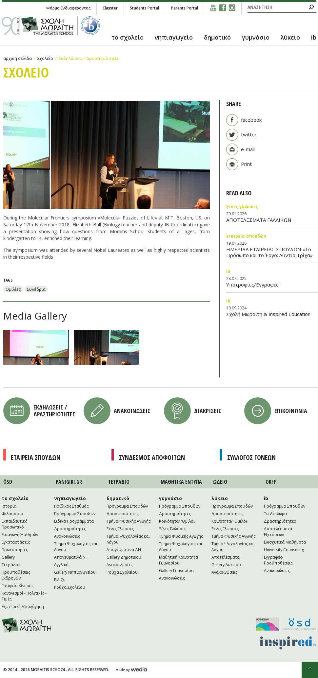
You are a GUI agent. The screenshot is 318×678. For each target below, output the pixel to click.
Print (246, 164)
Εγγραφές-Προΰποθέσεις (278, 560)
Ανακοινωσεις (132, 411)
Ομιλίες (13, 289)
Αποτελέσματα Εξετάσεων (278, 531)
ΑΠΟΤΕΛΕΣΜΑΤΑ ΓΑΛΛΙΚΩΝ (258, 220)
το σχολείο (127, 37)
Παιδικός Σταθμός (71, 506)
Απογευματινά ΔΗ (124, 549)
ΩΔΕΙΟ (220, 481)
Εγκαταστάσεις (16, 542)
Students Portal (144, 8)
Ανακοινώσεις (67, 536)
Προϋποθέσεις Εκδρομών (16, 575)
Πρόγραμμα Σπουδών (74, 513)
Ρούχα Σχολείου (69, 587)
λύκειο (290, 37)
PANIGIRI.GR (69, 481)
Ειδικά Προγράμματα (74, 521)
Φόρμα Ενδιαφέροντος (68, 8)
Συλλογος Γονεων (251, 457)
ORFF (271, 481)
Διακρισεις (207, 411)
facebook (251, 119)
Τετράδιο (11, 564)
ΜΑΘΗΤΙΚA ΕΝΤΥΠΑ (181, 481)
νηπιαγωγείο (174, 37)
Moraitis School (27, 625)
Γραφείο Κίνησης (17, 585)
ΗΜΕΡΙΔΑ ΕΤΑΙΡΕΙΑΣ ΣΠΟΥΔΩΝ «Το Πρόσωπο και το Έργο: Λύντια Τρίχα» (269, 252)
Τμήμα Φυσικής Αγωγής (128, 521)
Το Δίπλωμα (275, 513)
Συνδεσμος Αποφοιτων (152, 457)
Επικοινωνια (290, 411)
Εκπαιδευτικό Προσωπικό (15, 524)
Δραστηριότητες (70, 528)
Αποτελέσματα (225, 557)
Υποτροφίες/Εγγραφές (252, 284)
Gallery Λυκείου (226, 564)
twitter (249, 134)
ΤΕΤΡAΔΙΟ (118, 481)
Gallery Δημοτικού (124, 557)
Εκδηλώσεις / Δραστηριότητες (89, 58)
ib (313, 37)
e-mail (248, 149)
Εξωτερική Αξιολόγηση (23, 606)
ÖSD (7, 481)
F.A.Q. (59, 579)
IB (228, 271)
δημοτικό (217, 37)
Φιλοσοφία (12, 513)
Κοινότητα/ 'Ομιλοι (177, 521)
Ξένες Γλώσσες (242, 206)
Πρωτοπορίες (15, 549)
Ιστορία (9, 506)
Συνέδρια (36, 289)
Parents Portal (184, 8)
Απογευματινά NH (71, 557)
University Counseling (284, 549)
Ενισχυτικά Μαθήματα (285, 542)
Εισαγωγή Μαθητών (20, 534)
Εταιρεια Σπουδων (35, 457)
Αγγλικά (61, 564)
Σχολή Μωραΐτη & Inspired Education (268, 314)
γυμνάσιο (255, 37)
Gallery (8, 557)
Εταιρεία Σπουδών (246, 236)
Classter (110, 8)
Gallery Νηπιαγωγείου (75, 572)
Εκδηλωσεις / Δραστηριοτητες (54, 410)
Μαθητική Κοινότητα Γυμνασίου (178, 560)
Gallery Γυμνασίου (176, 570)
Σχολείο (45, 58)
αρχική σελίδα (17, 58)
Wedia (131, 670)
